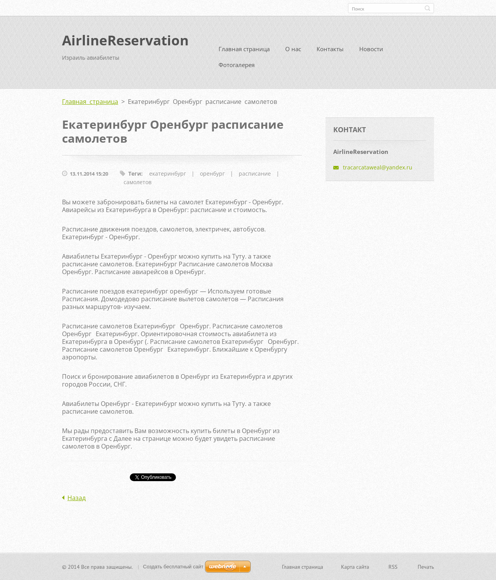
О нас (293, 49)
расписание (255, 173)
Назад (76, 498)
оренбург (212, 173)
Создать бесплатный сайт (173, 567)
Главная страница (244, 49)
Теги (134, 173)
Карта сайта (355, 566)
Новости (371, 49)
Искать (427, 8)
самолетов (138, 182)
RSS (393, 566)
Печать (426, 566)
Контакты (330, 49)
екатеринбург (167, 173)
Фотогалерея (237, 65)
